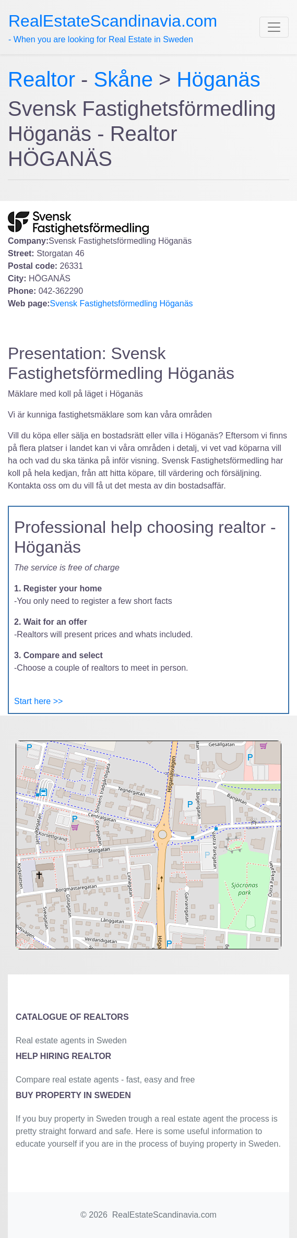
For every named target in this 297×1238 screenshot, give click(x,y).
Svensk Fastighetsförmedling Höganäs (121, 303)
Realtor (44, 79)
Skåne (123, 79)
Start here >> (38, 701)
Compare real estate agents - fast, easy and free (105, 1079)
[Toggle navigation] (274, 27)
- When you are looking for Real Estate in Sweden (112, 27)
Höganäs (218, 79)
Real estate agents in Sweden (71, 1040)
